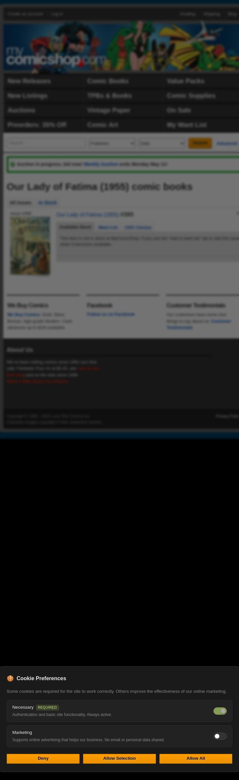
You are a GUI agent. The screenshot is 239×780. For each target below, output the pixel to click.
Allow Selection (119, 758)
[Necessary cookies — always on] (220, 711)
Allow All (196, 758)
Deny (43, 758)
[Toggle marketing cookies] (220, 736)
